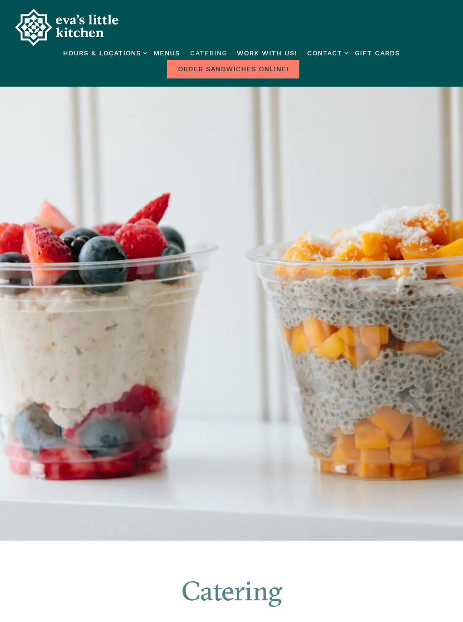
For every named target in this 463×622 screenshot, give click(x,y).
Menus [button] (167, 53)
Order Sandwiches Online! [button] (233, 69)
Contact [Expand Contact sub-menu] (326, 52)
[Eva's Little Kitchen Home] (67, 27)
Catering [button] (208, 53)
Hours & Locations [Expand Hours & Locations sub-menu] (103, 52)
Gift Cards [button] (377, 53)
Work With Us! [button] (267, 53)
